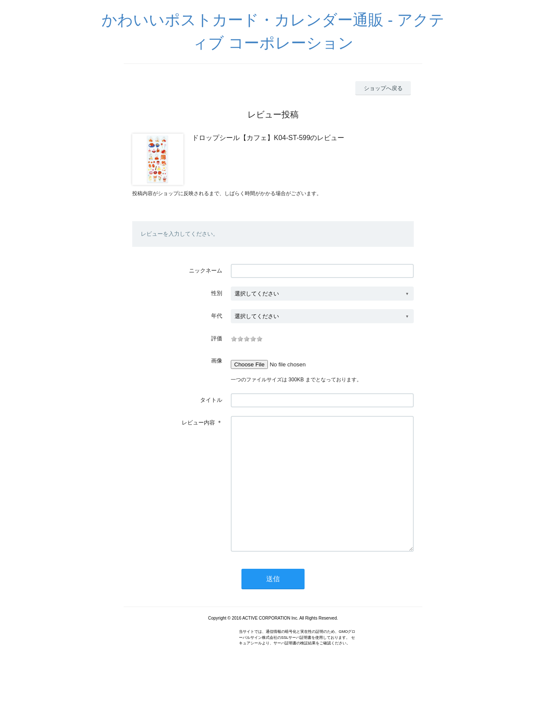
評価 (216, 338)
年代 (216, 316)
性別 (216, 293)
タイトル (211, 400)
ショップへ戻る (383, 88)
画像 (216, 360)
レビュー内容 (198, 422)
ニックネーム (205, 270)
